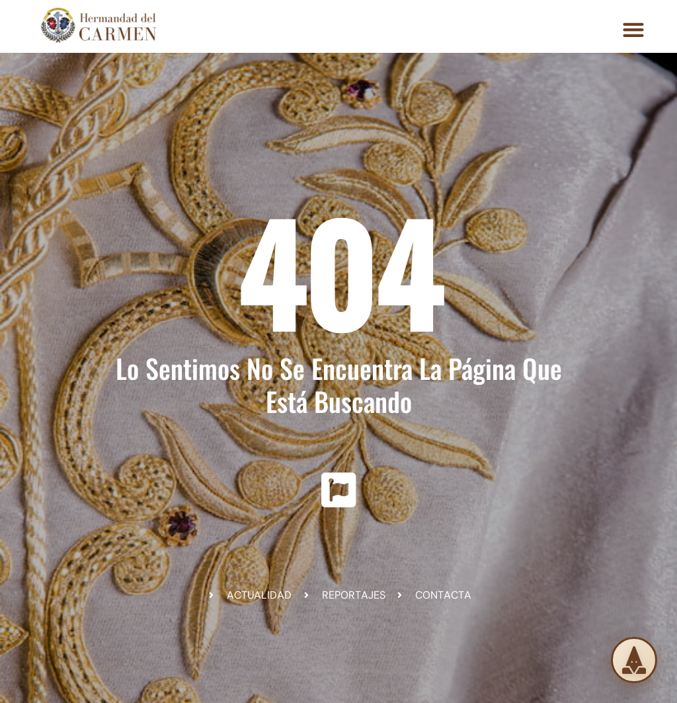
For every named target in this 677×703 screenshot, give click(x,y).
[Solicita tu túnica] (634, 660)
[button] (633, 29)
